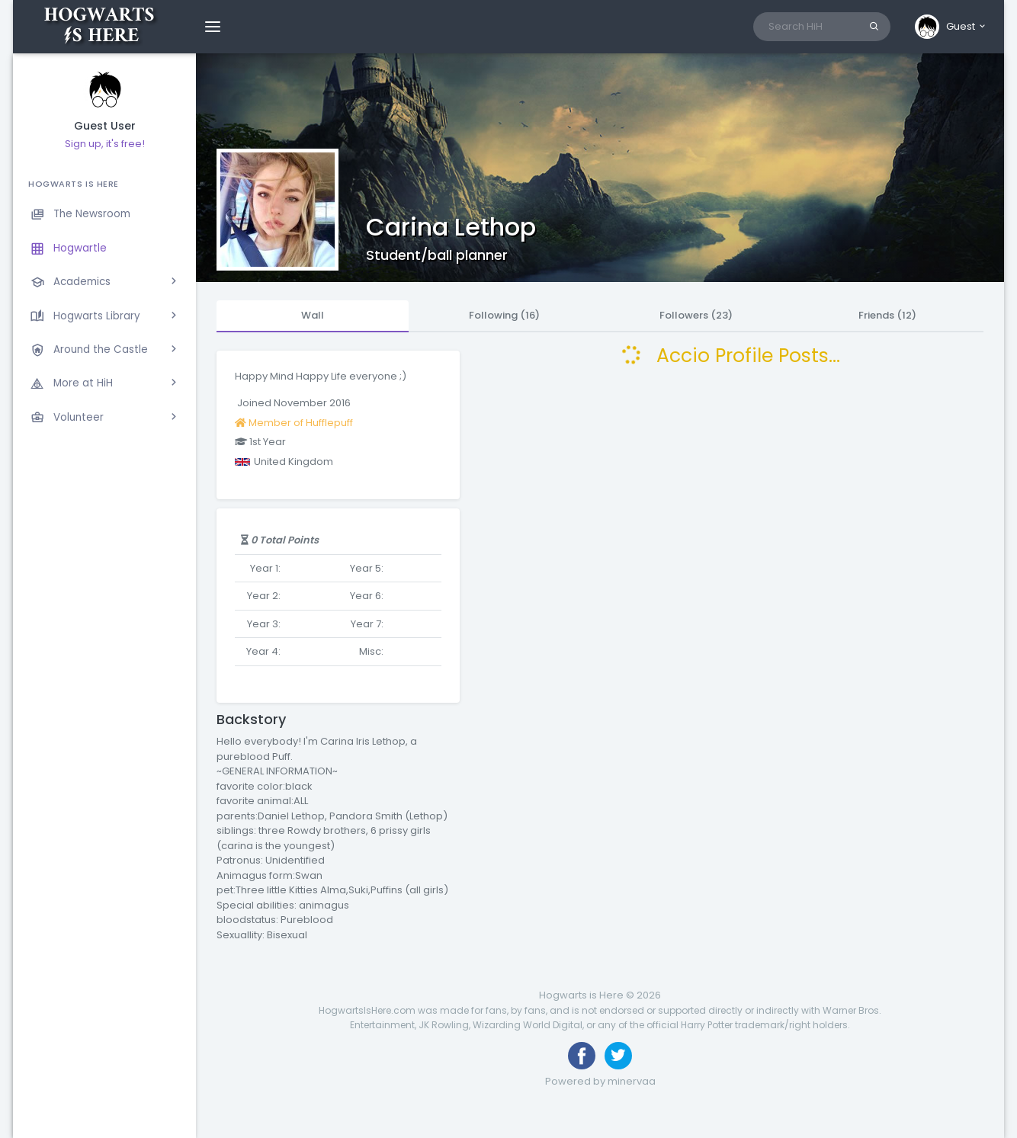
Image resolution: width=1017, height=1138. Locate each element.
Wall (312, 315)
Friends (887, 315)
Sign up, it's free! (105, 143)
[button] (951, 26)
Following (504, 315)
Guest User (105, 126)
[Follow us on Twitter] (618, 1055)
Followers (696, 315)
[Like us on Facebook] (581, 1055)
